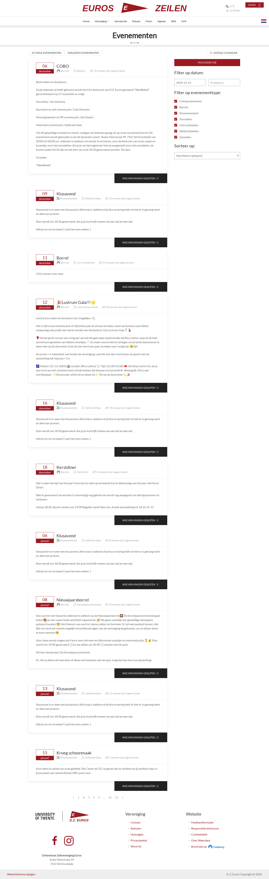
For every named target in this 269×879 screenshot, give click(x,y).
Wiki (173, 21)
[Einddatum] (224, 82)
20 (110, 797)
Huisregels (137, 834)
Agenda (161, 21)
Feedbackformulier (202, 822)
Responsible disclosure (205, 828)
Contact (135, 822)
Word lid (136, 846)
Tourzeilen (183, 119)
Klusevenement (186, 113)
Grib (183, 21)
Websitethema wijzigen (21, 874)
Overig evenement (188, 101)
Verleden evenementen (83, 52)
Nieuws (136, 21)
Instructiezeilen (186, 125)
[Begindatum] (190, 82)
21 (116, 797)
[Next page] (122, 797)
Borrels (181, 107)
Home (86, 21)
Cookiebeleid (199, 834)
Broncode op (208, 846)
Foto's (149, 21)
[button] (263, 21)
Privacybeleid (139, 840)
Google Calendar (223, 53)
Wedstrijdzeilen (186, 131)
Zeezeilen (182, 137)
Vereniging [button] (102, 21)
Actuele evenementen (46, 52)
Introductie (120, 21)
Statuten (136, 828)
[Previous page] (73, 797)
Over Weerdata (200, 840)
